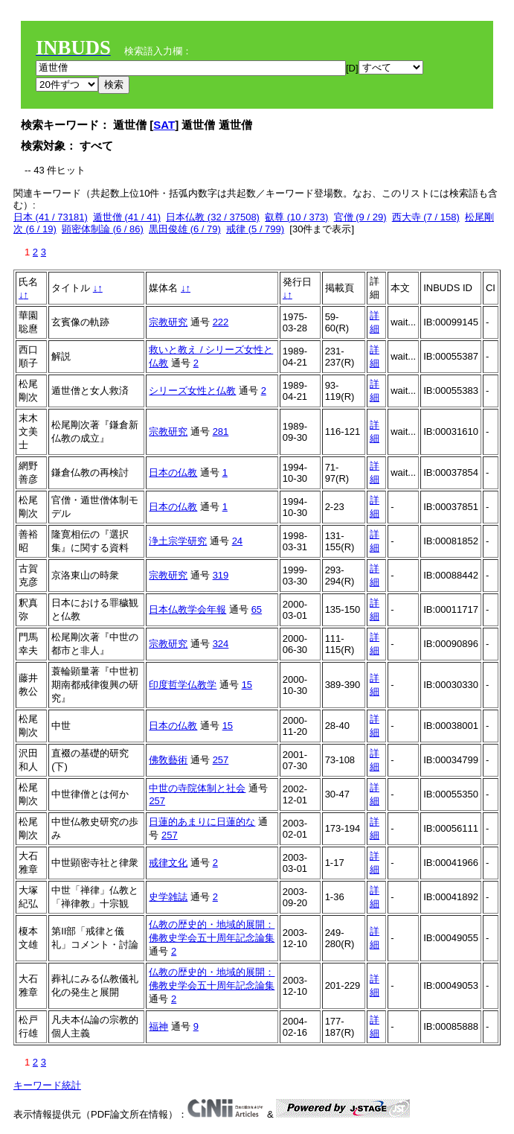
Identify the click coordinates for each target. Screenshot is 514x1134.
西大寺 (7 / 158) (426, 217)
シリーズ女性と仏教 (192, 390)
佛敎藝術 (168, 759)
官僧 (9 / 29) (360, 217)
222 (221, 322)
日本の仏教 (173, 472)
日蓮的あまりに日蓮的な (202, 821)
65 (256, 609)
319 (221, 575)
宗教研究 (168, 322)
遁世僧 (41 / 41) (127, 217)
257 (221, 759)
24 (237, 541)
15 (247, 684)
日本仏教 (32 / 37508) (213, 217)
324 (221, 643)
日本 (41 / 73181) (50, 217)
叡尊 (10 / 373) (296, 217)
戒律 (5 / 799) (255, 229)
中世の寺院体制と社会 (197, 788)
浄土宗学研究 (178, 541)
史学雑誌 (168, 896)
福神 (158, 1026)
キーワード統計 (47, 1085)
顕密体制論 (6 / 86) (103, 229)
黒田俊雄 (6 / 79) (185, 229)
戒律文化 (168, 862)
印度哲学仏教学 (182, 684)
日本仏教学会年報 (187, 609)
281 (221, 431)
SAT (164, 124)
